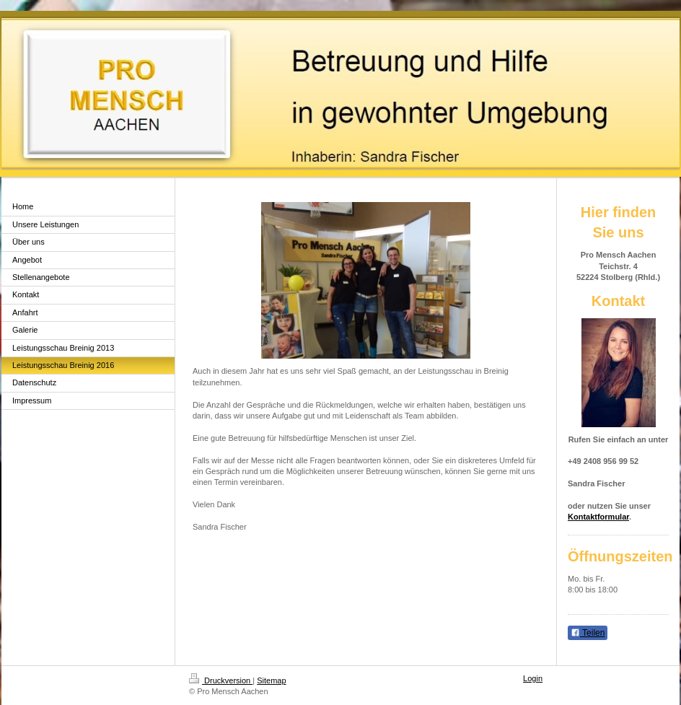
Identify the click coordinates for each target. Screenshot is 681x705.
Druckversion (220, 680)
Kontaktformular (598, 516)
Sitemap (271, 680)
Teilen (588, 633)
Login (532, 678)
